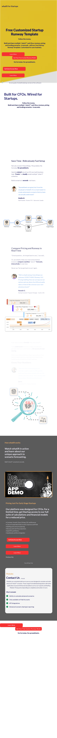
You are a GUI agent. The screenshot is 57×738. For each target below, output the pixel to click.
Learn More (17, 546)
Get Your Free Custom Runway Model (28, 629)
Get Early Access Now (15, 540)
